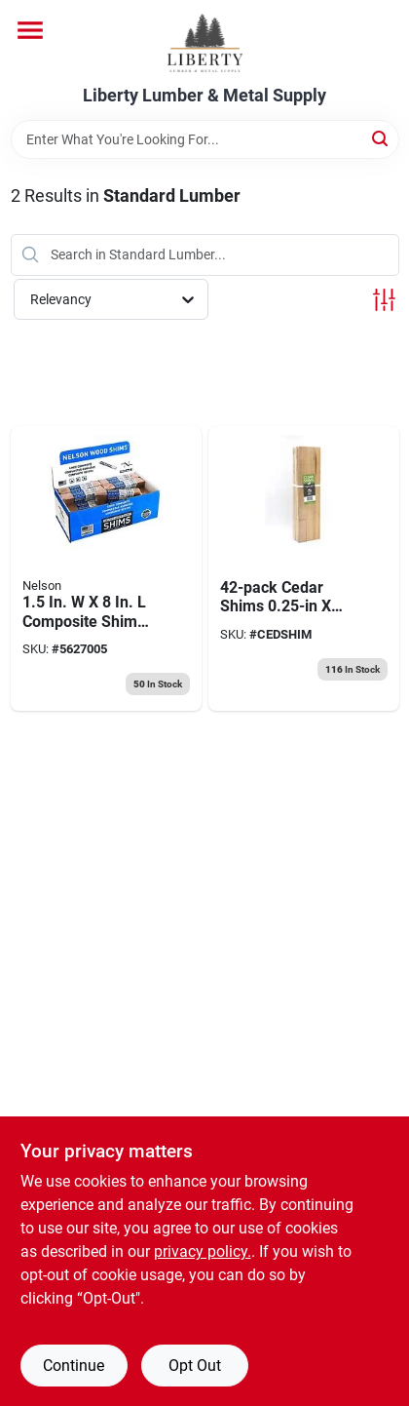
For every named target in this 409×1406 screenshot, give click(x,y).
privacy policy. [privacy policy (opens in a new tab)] (202, 1251)
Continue (73, 1365)
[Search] (381, 138)
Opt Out (194, 1365)
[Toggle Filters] (384, 300)
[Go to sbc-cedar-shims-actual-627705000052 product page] (303, 569)
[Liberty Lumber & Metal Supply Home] (204, 43)
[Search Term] (205, 139)
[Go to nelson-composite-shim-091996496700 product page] (106, 569)
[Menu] (30, 30)
